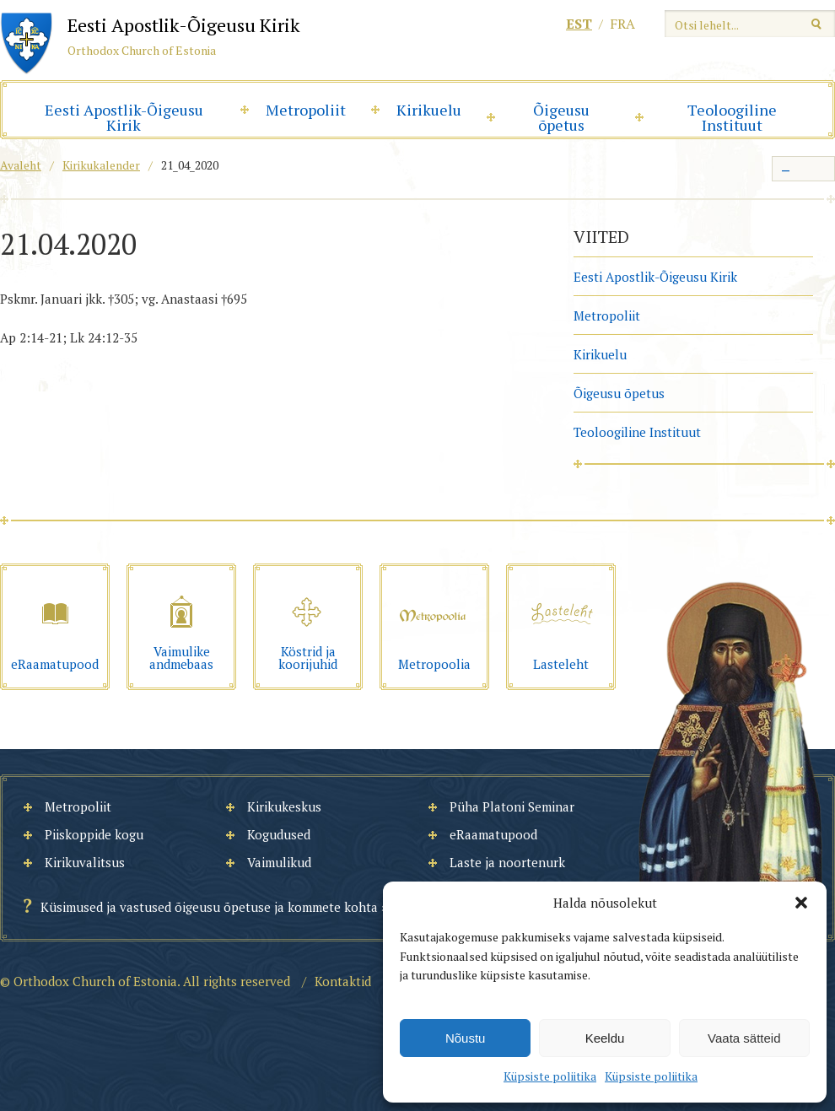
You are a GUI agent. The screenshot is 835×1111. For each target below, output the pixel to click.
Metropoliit (306, 110)
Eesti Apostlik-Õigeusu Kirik (124, 117)
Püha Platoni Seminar (512, 806)
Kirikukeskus (284, 806)
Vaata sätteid (744, 1038)
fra (622, 23)
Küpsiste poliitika (550, 1076)
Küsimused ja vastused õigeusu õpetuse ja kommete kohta (209, 906)
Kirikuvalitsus (85, 862)
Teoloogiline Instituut (732, 117)
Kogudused (278, 834)
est (579, 23)
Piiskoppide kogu (94, 834)
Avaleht (20, 165)
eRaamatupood (493, 834)
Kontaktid (343, 981)
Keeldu (605, 1038)
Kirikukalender (101, 165)
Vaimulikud (279, 862)
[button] (801, 902)
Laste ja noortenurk (507, 862)
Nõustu (465, 1038)
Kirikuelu (428, 110)
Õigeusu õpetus (561, 117)
